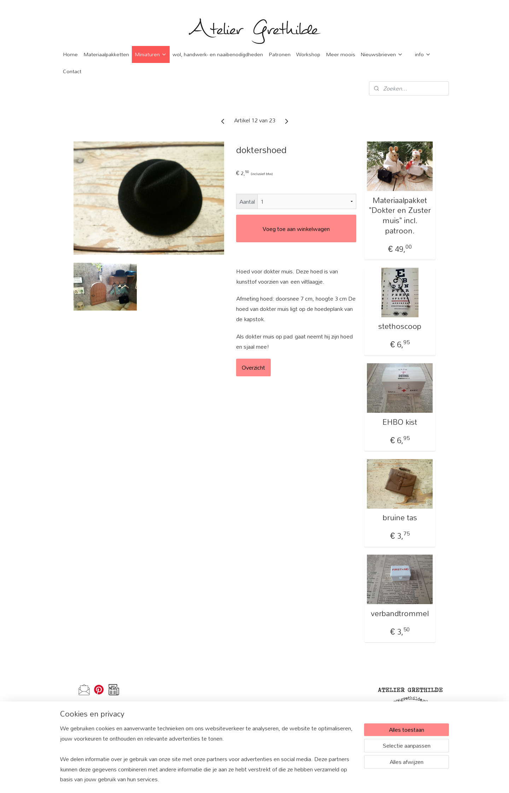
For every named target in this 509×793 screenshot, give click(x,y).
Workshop (308, 54)
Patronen (280, 54)
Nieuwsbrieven (382, 54)
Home (70, 54)
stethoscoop (399, 326)
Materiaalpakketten (106, 54)
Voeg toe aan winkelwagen (296, 229)
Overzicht (253, 367)
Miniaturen (151, 54)
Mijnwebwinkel (321, 779)
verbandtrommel (400, 613)
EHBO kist (399, 422)
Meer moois (340, 54)
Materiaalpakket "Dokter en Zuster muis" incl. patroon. (400, 215)
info (423, 54)
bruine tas (400, 518)
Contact (72, 71)
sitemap (236, 779)
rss (247, 779)
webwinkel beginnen (269, 779)
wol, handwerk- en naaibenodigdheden (217, 54)
